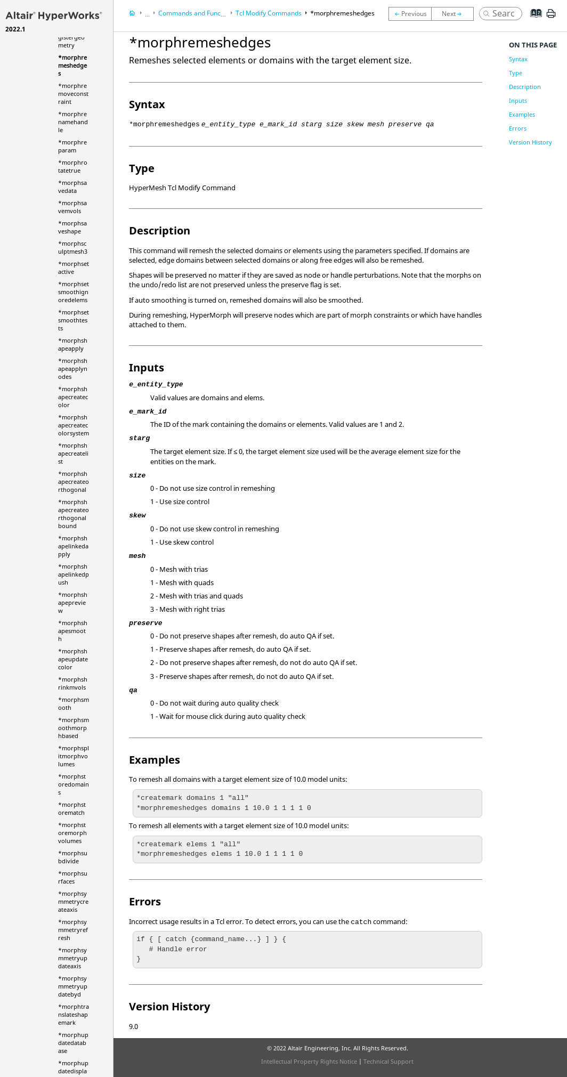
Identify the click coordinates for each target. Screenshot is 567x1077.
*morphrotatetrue (72, 166)
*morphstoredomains (73, 784)
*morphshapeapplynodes (72, 368)
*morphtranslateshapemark (73, 1014)
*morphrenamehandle (73, 122)
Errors (517, 128)
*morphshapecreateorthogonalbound (73, 514)
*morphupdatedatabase (73, 1043)
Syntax (518, 59)
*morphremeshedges (72, 65)
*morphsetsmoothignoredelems (73, 292)
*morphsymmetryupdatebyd (72, 986)
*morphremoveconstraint (73, 94)
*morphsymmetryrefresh (73, 930)
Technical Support (388, 1061)
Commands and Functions (196, 13)
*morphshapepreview (72, 602)
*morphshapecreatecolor (73, 397)
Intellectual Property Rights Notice (309, 1061)
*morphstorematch (72, 808)
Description (525, 87)
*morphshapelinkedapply (73, 546)
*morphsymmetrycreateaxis (73, 901)
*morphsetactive (73, 268)
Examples (522, 114)
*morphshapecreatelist (73, 453)
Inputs (518, 100)
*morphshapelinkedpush (73, 574)
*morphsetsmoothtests (73, 320)
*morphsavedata (72, 187)
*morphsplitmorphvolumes (73, 756)
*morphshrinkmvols (72, 683)
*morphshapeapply (72, 344)
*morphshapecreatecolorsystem (73, 425)
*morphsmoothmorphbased (73, 728)
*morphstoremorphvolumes (72, 833)
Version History (530, 142)
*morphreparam (72, 146)
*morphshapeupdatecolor (73, 659)
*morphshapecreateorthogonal (73, 481)
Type (515, 73)
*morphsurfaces (72, 877)
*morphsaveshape (72, 227)
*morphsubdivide (72, 857)
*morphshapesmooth (72, 631)
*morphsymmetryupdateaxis (72, 958)
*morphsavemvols (72, 207)
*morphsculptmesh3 (72, 247)
